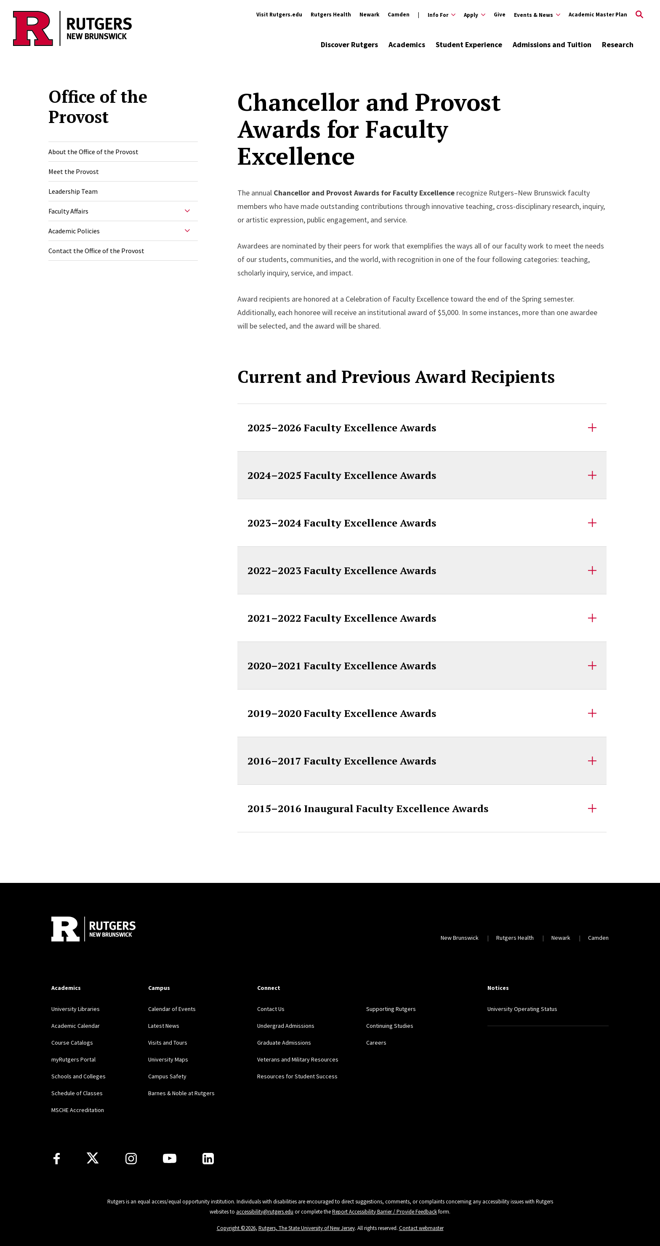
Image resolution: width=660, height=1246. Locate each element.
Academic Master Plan (598, 14)
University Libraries (75, 1009)
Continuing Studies (389, 1025)
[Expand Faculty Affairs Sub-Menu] (187, 211)
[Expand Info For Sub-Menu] (436, 14)
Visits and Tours (167, 1042)
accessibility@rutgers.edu (264, 1211)
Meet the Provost (73, 171)
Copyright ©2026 (236, 1228)
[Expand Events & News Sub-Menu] (537, 14)
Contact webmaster (421, 1228)
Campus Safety (167, 1076)
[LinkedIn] (208, 1158)
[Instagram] (131, 1158)
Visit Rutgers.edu (279, 14)
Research (617, 44)
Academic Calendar (75, 1025)
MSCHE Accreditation (77, 1110)
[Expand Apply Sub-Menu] (474, 14)
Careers (376, 1042)
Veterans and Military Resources (297, 1059)
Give (500, 14)
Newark (369, 14)
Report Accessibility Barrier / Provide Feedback (384, 1211)
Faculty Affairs (68, 211)
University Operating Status (522, 1009)
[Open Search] (639, 14)
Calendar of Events (172, 1009)
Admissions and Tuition (552, 44)
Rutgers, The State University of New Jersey (306, 1228)
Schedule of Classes (77, 1093)
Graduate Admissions (284, 1042)
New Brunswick (460, 937)
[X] (92, 1158)
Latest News (163, 1025)
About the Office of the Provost (93, 151)
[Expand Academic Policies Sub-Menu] (187, 230)
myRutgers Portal (73, 1059)
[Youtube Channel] (169, 1158)
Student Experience (469, 44)
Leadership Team (73, 191)
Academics (407, 44)
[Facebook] (56, 1158)
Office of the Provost (97, 106)
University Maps (168, 1059)
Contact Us (271, 1009)
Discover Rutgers (349, 44)
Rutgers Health (331, 14)
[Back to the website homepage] (72, 44)
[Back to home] (93, 929)
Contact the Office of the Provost (96, 250)
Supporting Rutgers (391, 1009)
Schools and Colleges (78, 1076)
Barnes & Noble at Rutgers (181, 1093)
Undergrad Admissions (285, 1025)
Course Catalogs (72, 1042)
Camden (399, 14)
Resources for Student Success (297, 1076)
